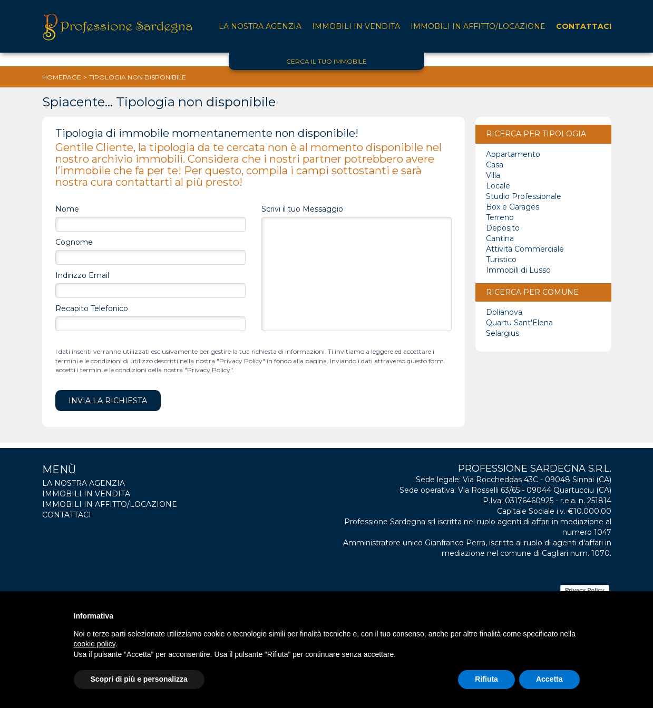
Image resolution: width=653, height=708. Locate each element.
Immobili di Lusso (518, 270)
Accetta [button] (549, 679)
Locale (498, 186)
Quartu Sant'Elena (519, 322)
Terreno (500, 217)
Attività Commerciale (525, 249)
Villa (493, 175)
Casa (494, 164)
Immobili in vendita (356, 26)
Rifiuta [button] (486, 679)
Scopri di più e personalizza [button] (139, 679)
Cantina (500, 238)
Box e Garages (512, 207)
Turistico (501, 259)
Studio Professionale (523, 196)
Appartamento (513, 154)
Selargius (502, 333)
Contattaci (583, 26)
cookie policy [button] (94, 644)
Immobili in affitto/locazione (478, 26)
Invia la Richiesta (108, 400)
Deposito (503, 228)
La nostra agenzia (260, 26)
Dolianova (504, 312)
